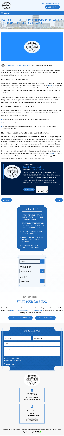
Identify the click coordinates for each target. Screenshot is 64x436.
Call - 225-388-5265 (45, 318)
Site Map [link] (49, 430)
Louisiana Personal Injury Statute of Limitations (31, 247)
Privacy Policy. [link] (57, 430)
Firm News (26, 65)
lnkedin (42, 191)
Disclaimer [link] (42, 430)
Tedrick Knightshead (14, 65)
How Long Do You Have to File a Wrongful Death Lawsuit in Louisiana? (33, 239)
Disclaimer (7, 359)
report (50, 85)
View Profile (29, 189)
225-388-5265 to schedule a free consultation (26, 310)
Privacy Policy (15, 359)
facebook (38, 191)
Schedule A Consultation (20, 318)
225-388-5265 (53, 7)
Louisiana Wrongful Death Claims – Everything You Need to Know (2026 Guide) (32, 217)
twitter (46, 191)
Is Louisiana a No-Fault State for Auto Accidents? (32, 232)
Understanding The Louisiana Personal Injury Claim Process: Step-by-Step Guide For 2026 (33, 225)
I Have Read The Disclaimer (13, 361)
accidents (51, 153)
